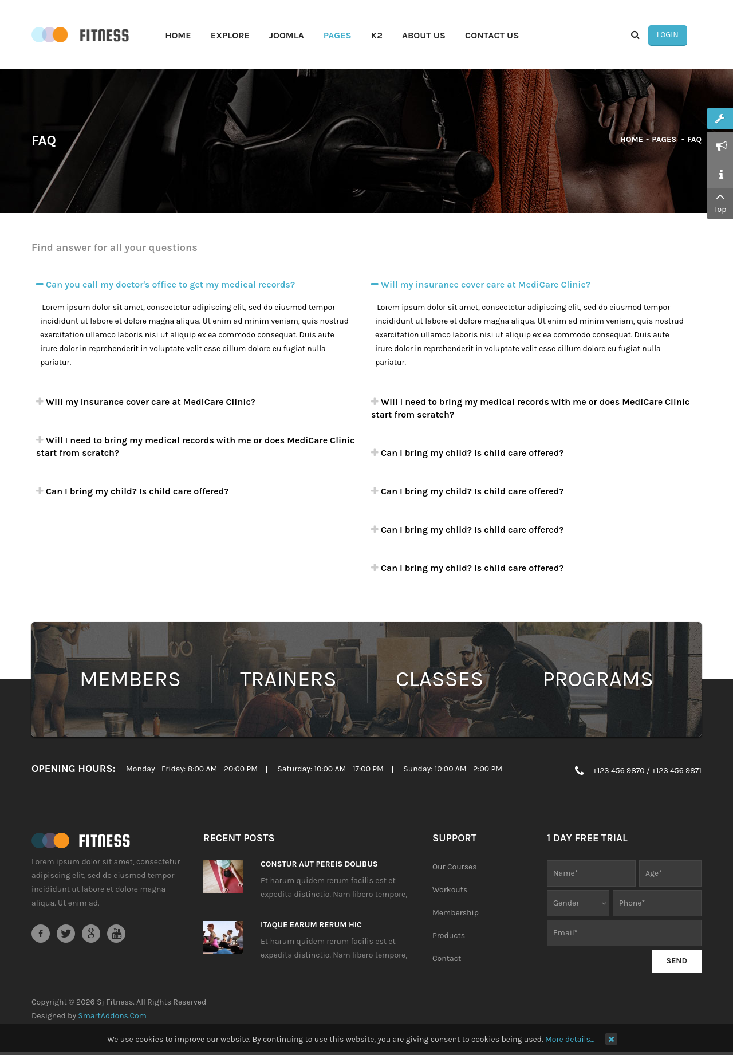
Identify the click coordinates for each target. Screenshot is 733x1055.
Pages (665, 140)
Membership (455, 914)
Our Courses (454, 868)
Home (631, 140)
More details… (570, 1039)
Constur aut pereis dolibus (319, 865)
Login (682, 35)
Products (448, 937)
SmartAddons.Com (112, 1017)
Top (720, 201)
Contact (446, 960)
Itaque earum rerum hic (311, 926)
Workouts (449, 891)
